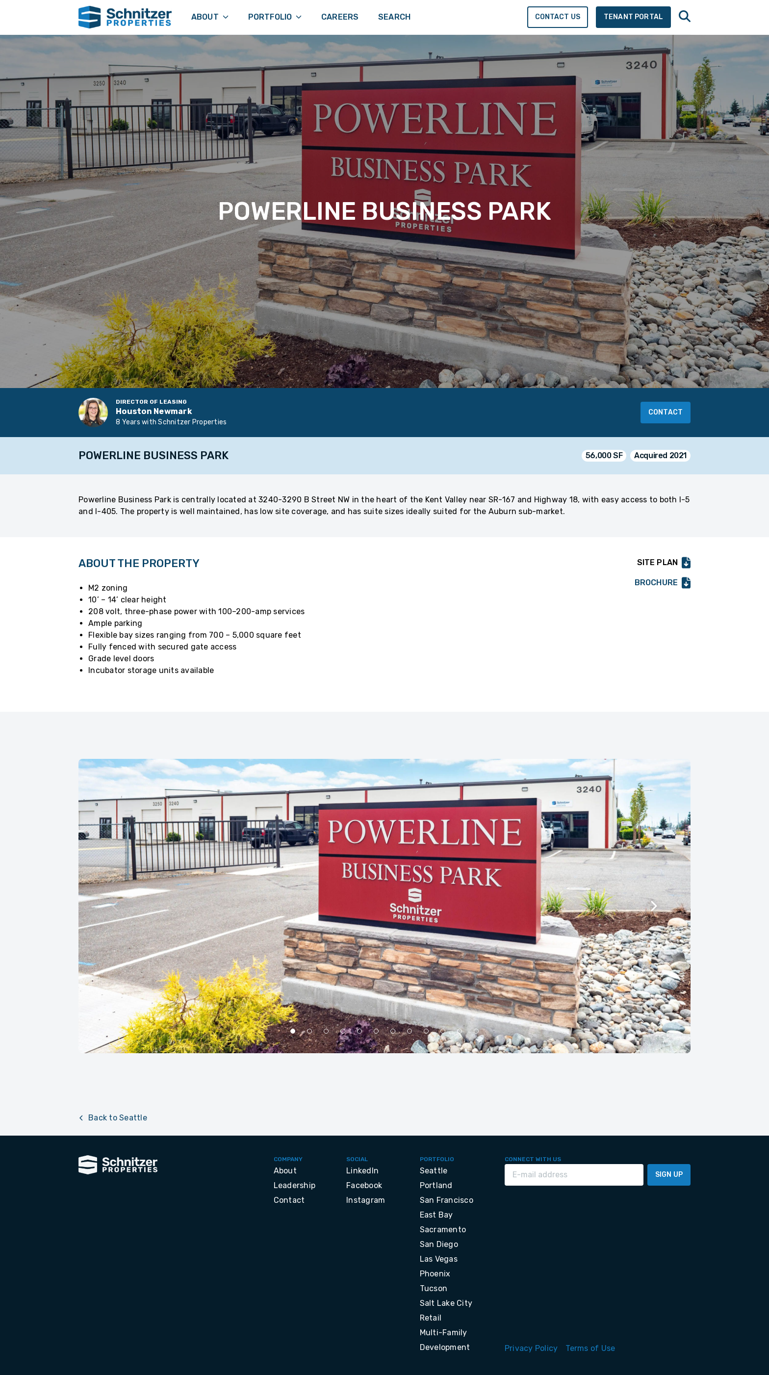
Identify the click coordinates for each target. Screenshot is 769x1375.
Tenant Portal (633, 17)
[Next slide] (653, 906)
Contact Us (558, 17)
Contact (665, 412)
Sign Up (669, 1174)
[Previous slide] (116, 906)
